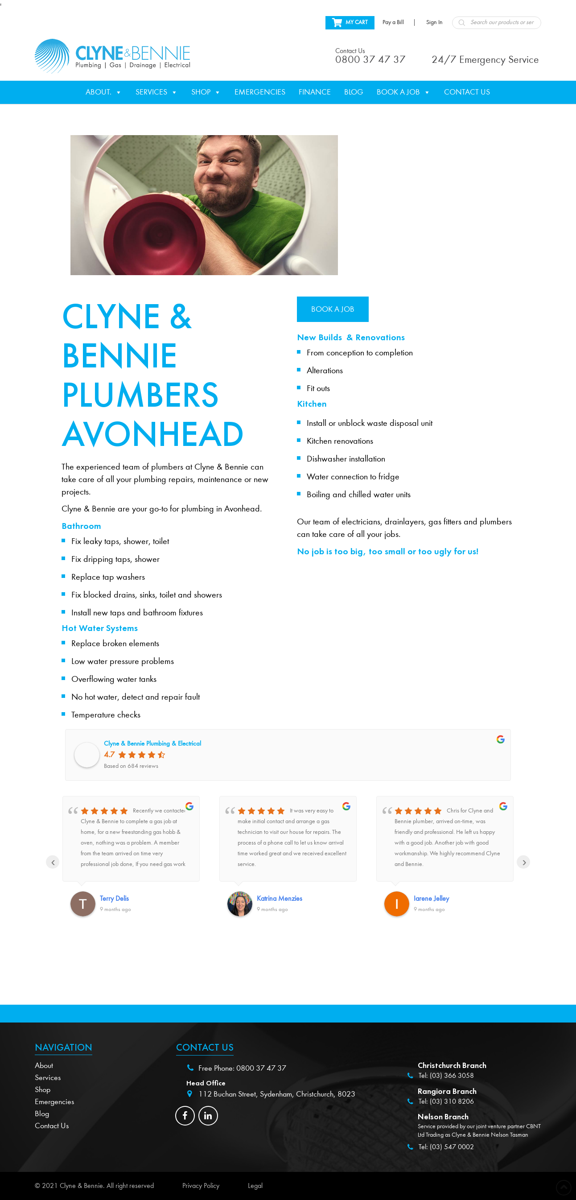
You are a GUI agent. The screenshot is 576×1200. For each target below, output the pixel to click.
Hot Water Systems (100, 628)
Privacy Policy (200, 1186)
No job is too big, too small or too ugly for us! (387, 551)
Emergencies (260, 92)
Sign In (434, 22)
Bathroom (81, 526)
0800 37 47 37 (261, 1068)
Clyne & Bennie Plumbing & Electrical (152, 743)
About (44, 1065)
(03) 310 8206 (452, 1101)
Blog (353, 92)
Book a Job (404, 92)
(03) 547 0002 (452, 1147)
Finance (315, 92)
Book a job (332, 309)
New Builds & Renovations (351, 337)
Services (157, 92)
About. (104, 92)
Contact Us (467, 92)
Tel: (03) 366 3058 (446, 1076)
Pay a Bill (393, 22)
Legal (255, 1186)
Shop (206, 92)
